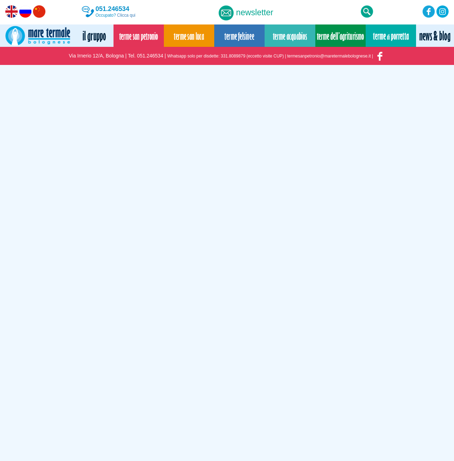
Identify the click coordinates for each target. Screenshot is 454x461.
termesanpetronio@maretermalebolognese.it (329, 56)
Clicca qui (126, 15)
